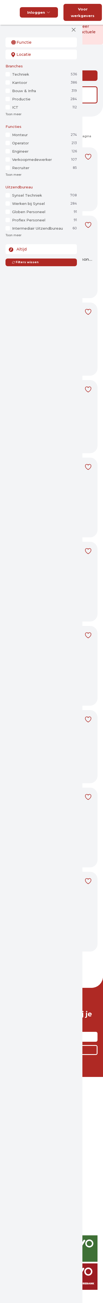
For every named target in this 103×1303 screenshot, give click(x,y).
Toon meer (13, 114)
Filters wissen (25, 262)
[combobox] (41, 42)
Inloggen (39, 12)
